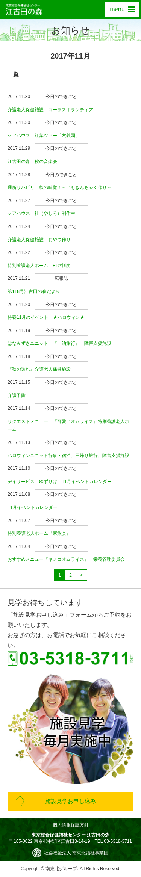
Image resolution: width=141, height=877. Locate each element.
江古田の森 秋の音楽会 (32, 161)
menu (122, 9)
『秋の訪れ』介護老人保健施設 (39, 369)
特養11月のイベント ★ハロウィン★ (46, 317)
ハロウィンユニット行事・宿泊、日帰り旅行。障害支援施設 (68, 455)
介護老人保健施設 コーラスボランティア (50, 109)
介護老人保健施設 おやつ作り (39, 239)
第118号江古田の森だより (34, 291)
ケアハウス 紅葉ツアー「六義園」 (44, 135)
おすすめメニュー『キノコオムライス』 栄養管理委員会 (66, 559)
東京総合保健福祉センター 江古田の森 (24, 9)
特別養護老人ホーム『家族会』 (39, 533)
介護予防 (17, 395)
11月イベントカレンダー (33, 507)
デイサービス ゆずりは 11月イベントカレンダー (60, 481)
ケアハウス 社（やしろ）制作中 (41, 213)
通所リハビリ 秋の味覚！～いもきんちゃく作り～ (59, 187)
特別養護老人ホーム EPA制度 (39, 265)
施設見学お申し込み (70, 801)
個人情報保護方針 (71, 824)
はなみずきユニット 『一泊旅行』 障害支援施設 (59, 343)
